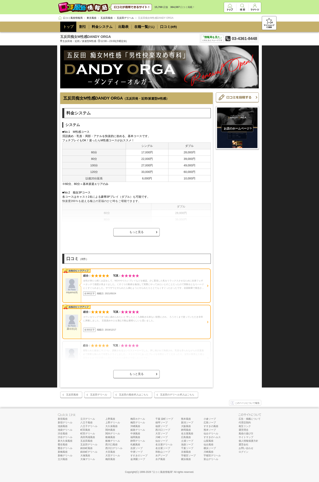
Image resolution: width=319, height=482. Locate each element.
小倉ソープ (210, 418)
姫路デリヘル (137, 429)
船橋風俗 (110, 437)
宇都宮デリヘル (212, 455)
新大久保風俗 (65, 440)
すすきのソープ (138, 455)
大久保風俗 (111, 426)
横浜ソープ (210, 448)
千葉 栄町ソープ (164, 418)
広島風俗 (186, 437)
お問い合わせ (246, 448)
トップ (68, 27)
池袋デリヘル (65, 429)
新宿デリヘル (65, 422)
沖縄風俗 (135, 426)
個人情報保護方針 (248, 440)
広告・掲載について (250, 418)
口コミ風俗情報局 (162, 472)
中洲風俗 (135, 433)
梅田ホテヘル (137, 418)
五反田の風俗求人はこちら (133, 394)
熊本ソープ (210, 429)
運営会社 (243, 444)
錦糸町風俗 (86, 448)
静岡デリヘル (137, 440)
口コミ (168, 27)
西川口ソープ (162, 429)
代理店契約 (245, 422)
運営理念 (243, 429)
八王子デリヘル (88, 426)
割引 (82, 27)
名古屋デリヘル (164, 444)
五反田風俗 (72, 394)
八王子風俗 (86, 422)
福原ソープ (161, 426)
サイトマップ (246, 437)
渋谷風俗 (63, 433)
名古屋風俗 (187, 433)
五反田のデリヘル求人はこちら (177, 394)
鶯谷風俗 (63, 444)
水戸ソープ (161, 455)
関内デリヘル (112, 433)
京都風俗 (186, 451)
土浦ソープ (187, 440)
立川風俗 (63, 459)
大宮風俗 (110, 451)
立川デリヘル (87, 418)
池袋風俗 (63, 426)
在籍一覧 (144, 27)
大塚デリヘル (87, 459)
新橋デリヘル (65, 455)
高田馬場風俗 (87, 437)
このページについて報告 (245, 403)
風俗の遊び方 (246, 433)
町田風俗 (85, 429)
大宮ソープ (161, 433)
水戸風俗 (160, 459)
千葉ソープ (187, 448)
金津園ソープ (137, 459)
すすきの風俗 (211, 426)
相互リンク (245, 426)
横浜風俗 (186, 459)
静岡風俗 (186, 429)
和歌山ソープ (162, 451)
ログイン (243, 451)
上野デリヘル (112, 422)
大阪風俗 (186, 426)
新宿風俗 (63, 418)
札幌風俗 (135, 444)
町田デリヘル (87, 433)
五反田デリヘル (98, 394)
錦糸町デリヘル (88, 451)
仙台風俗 (208, 444)
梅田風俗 (110, 459)
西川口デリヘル (113, 448)
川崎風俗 (208, 451)
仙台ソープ (161, 440)
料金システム (102, 27)
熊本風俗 (186, 418)
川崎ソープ (161, 437)
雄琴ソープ (161, 422)
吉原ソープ (136, 448)
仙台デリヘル (211, 433)
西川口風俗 (111, 444)
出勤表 (123, 27)
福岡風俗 (135, 437)
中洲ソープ (136, 451)
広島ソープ (210, 422)
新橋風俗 (63, 451)
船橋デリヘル (112, 440)
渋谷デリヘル (65, 437)
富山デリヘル (211, 459)
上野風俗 (110, 418)
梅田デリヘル (137, 422)
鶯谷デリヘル (65, 448)
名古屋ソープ (162, 448)
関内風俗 (110, 429)
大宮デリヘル (112, 455)
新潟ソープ (187, 422)
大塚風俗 (85, 455)
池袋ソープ (187, 444)
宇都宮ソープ (188, 455)
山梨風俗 (208, 440)
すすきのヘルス (212, 437)
